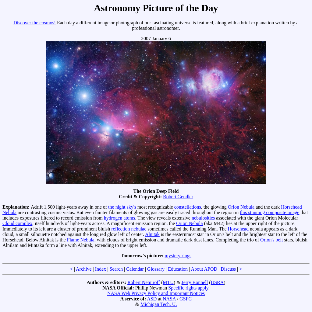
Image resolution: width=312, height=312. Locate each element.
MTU (168, 282)
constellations (187, 207)
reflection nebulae (128, 228)
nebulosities (203, 217)
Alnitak (152, 234)
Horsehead (238, 228)
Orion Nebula (241, 207)
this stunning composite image (269, 212)
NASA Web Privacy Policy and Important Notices (156, 293)
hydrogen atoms (119, 217)
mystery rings (178, 255)
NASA (169, 298)
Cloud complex (17, 223)
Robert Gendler (178, 196)
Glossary (156, 269)
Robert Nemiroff (143, 282)
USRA (217, 282)
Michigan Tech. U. (158, 304)
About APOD (204, 269)
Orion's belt (271, 239)
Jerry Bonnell (195, 282)
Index (100, 269)
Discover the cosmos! (34, 22)
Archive (84, 269)
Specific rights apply (188, 287)
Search (116, 269)
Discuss (228, 269)
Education (178, 269)
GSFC (185, 298)
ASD (152, 298)
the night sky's (122, 207)
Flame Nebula (80, 239)
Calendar (135, 269)
